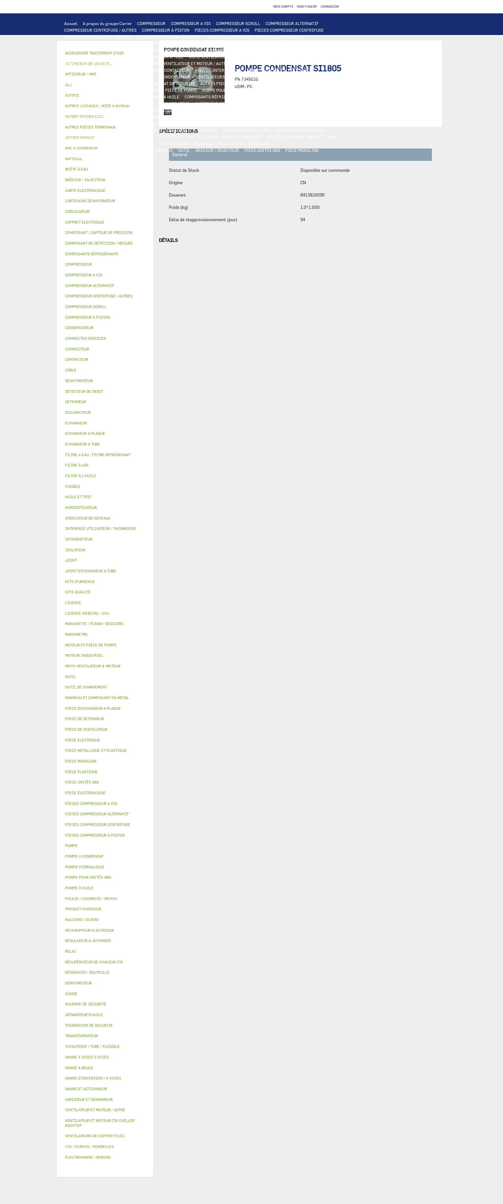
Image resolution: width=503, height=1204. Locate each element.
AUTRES (145, 136)
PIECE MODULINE (302, 150)
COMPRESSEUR (151, 23)
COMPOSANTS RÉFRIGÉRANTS (213, 96)
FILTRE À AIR (234, 123)
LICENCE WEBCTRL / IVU (246, 130)
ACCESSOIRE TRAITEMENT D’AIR (185, 123)
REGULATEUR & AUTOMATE (211, 43)
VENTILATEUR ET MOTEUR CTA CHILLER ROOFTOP (111, 63)
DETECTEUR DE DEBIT (84, 103)
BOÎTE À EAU (76, 116)
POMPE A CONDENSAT (84, 90)
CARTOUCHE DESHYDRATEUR (222, 103)
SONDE (272, 76)
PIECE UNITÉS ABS (262, 150)
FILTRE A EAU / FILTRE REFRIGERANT (100, 150)
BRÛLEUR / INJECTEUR (217, 150)
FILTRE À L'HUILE (81, 96)
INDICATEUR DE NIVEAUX (88, 143)
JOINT (333, 136)
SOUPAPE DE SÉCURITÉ (132, 103)
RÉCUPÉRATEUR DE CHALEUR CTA (163, 130)
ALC (145, 50)
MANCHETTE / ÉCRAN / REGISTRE (95, 130)
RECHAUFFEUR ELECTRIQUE (310, 76)
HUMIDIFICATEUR (270, 123)
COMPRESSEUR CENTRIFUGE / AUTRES (100, 30)
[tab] (105, 169)
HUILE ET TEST (270, 90)
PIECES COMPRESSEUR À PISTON (169, 36)
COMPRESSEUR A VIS (191, 23)
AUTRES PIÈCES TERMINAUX (187, 143)
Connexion (330, 6)
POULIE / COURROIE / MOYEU (294, 136)
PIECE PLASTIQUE (199, 110)
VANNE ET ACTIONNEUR (195, 116)
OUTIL (184, 150)
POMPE (253, 83)
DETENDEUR (328, 103)
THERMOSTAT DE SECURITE (169, 83)
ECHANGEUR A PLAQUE (228, 50)
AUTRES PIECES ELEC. (221, 83)
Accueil (70, 23)
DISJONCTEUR (119, 76)
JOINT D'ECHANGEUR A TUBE (156, 56)
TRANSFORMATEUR (82, 76)
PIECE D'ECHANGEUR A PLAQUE (93, 56)
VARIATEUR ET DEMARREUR (132, 70)
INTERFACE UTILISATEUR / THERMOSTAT (102, 43)
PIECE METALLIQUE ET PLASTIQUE (144, 110)
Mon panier (307, 6)
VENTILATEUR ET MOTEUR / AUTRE (196, 63)
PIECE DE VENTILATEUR (302, 63)
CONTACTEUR (177, 70)
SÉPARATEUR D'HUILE (123, 96)
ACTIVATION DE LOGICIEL (300, 130)
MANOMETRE (109, 157)
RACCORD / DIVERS (136, 143)
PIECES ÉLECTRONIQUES (228, 36)
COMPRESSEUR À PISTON (165, 30)
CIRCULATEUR (123, 90)
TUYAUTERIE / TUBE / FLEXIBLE (187, 136)
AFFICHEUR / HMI (163, 43)
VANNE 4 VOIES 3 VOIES (245, 116)
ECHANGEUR (166, 50)
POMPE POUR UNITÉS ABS (226, 90)
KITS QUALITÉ (77, 157)
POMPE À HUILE (164, 96)
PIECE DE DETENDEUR (84, 110)
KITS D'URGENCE (157, 150)
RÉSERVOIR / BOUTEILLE (117, 116)
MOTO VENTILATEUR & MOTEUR (218, 56)
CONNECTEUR (77, 83)
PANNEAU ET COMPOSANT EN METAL (255, 110)
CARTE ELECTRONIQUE (279, 36)
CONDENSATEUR (175, 76)
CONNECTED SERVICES (116, 83)
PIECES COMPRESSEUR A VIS (222, 30)
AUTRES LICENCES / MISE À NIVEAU (98, 136)
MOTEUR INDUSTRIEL (254, 63)
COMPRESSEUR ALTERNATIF (292, 23)
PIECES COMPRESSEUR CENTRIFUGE (289, 30)
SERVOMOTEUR (286, 116)
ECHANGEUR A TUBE (275, 50)
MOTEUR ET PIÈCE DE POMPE (170, 90)
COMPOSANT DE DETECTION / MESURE (100, 50)
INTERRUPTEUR (227, 70)
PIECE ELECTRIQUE (82, 70)
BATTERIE (192, 50)
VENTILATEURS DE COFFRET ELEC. (228, 76)
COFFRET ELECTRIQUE (286, 70)
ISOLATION (157, 116)
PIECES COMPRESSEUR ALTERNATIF (98, 36)
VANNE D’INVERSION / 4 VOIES (283, 103)
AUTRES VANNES (132, 123)
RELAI (201, 70)
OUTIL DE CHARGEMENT (264, 43)
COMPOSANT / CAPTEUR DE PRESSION (282, 96)
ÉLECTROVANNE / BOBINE (88, 123)
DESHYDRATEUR (175, 103)
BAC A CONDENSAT (312, 110)
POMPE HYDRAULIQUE (286, 83)
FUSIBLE (146, 76)
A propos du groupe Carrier (107, 23)
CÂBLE (253, 70)
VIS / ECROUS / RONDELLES (244, 143)
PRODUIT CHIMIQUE (242, 136)
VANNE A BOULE (321, 116)
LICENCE (209, 130)
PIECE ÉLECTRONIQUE (85, 793)
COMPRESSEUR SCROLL (238, 23)
